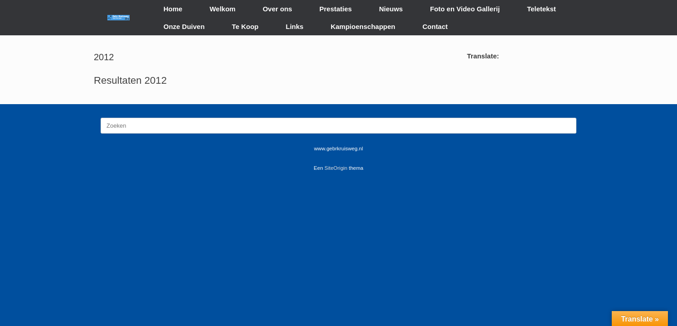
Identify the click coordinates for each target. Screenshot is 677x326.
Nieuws (391, 9)
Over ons (277, 9)
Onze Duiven (184, 26)
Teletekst (541, 9)
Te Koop (245, 26)
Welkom (222, 9)
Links (295, 26)
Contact (435, 26)
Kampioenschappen (363, 26)
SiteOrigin (336, 168)
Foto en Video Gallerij (465, 9)
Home (173, 9)
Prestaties (335, 9)
